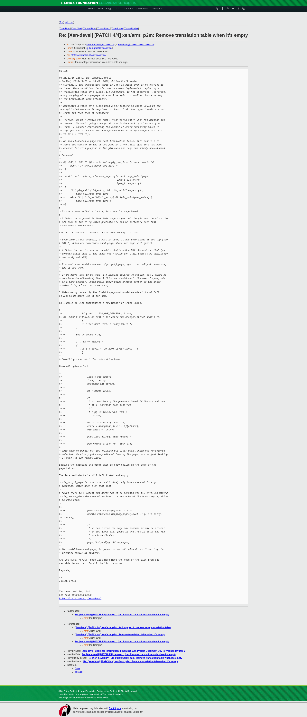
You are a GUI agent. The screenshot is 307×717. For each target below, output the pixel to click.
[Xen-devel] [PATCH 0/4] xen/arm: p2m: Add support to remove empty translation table (123, 627)
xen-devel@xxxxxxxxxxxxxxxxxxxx (136, 44)
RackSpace (115, 708)
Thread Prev (89, 28)
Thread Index (131, 28)
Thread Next (103, 28)
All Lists (69, 22)
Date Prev (65, 28)
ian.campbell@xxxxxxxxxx (100, 44)
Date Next (76, 28)
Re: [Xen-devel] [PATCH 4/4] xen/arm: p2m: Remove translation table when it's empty (122, 614)
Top (61, 22)
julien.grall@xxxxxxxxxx (99, 48)
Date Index (117, 28)
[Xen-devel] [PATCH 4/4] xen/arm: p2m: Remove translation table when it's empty (120, 634)
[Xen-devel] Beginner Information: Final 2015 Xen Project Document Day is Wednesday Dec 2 (133, 651)
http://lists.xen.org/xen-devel (80, 598)
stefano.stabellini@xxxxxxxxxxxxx (88, 55)
